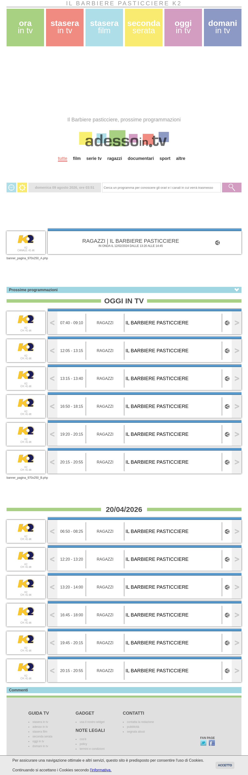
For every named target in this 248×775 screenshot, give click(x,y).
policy (83, 744)
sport (165, 158)
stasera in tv (40, 722)
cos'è (83, 739)
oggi (183, 27)
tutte (62, 158)
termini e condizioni (92, 749)
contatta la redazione (140, 722)
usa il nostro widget (92, 722)
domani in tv (40, 746)
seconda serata (42, 736)
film (77, 158)
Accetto (225, 765)
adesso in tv (40, 726)
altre (180, 158)
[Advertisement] (124, 81)
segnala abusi (136, 731)
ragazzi (114, 158)
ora (25, 27)
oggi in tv (38, 741)
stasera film (39, 731)
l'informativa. (100, 770)
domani (222, 27)
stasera (65, 27)
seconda (143, 27)
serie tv (94, 158)
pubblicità (133, 726)
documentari (141, 158)
